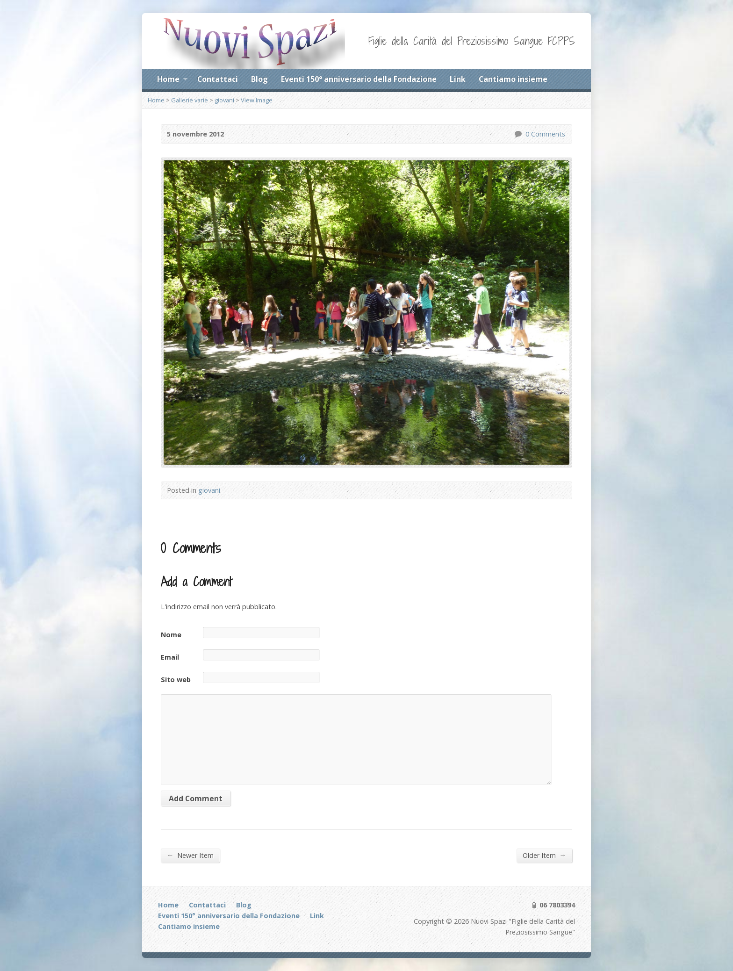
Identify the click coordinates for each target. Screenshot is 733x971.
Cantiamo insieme (513, 79)
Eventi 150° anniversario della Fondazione (359, 79)
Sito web (176, 679)
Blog (259, 79)
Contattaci (217, 79)
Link (458, 79)
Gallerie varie (189, 100)
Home (172, 80)
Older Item (544, 855)
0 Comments (517, 134)
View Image (257, 100)
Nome (171, 634)
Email (170, 657)
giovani (224, 100)
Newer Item (190, 855)
